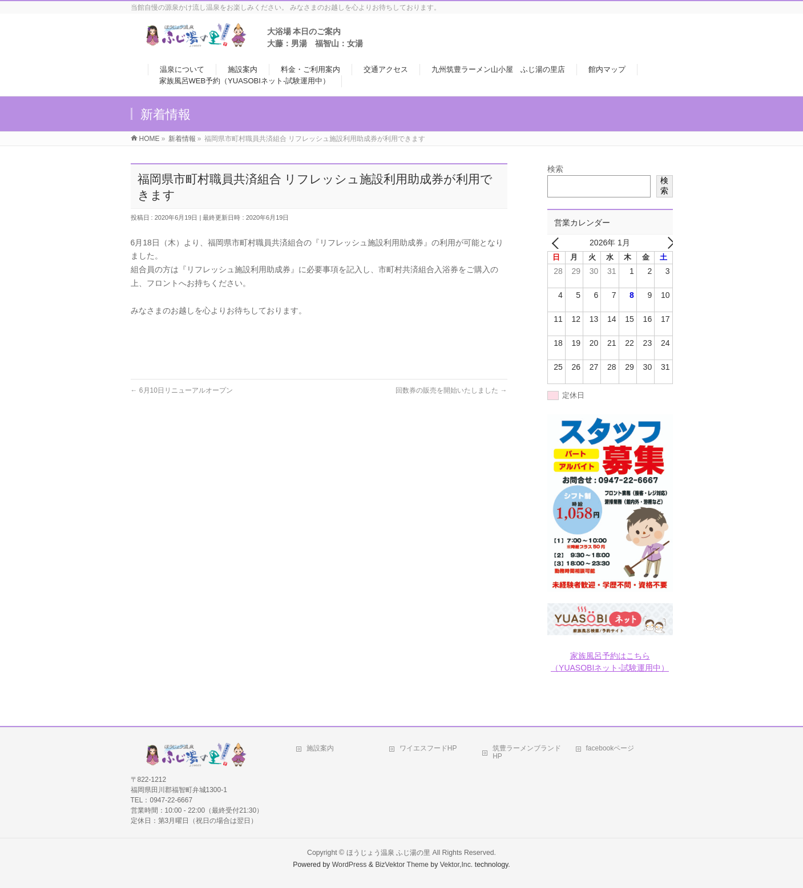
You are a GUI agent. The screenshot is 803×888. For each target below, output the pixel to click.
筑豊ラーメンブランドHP (527, 752)
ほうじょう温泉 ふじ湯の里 (388, 853)
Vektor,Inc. (456, 865)
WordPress (349, 865)
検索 (555, 168)
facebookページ (610, 748)
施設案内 (320, 748)
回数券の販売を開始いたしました (451, 390)
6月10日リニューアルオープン (182, 390)
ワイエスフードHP (428, 748)
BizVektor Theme (402, 865)
